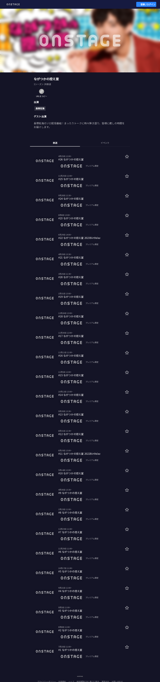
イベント (105, 142)
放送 (55, 142)
